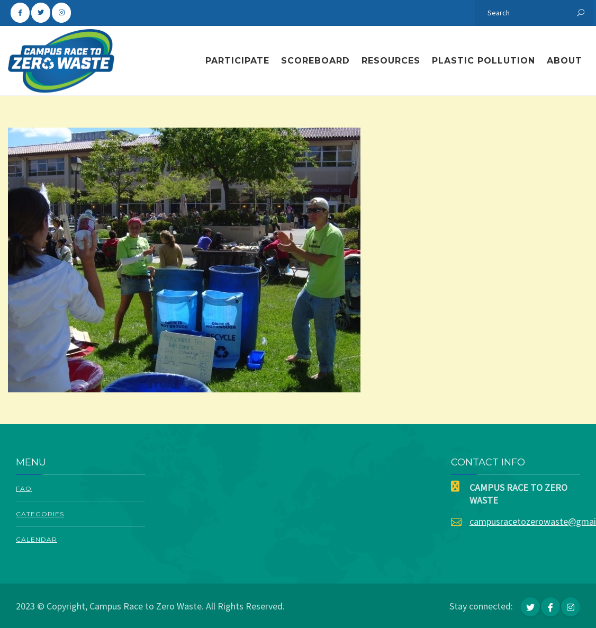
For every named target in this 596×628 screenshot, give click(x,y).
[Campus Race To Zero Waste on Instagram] (61, 13)
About (564, 61)
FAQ (24, 488)
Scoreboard (315, 61)
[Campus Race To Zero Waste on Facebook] (20, 13)
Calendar (36, 539)
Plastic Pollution (483, 61)
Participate (237, 61)
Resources (391, 61)
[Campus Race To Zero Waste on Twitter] (40, 13)
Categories (40, 514)
